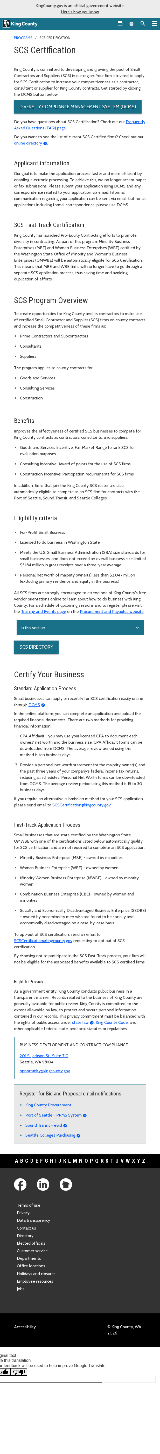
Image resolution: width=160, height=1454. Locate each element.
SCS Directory (36, 647)
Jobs (20, 1288)
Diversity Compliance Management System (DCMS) (77, 107)
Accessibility (25, 1326)
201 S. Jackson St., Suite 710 (44, 1055)
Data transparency (33, 1220)
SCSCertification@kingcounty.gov (81, 805)
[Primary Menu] (154, 23)
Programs (23, 38)
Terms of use (28, 1205)
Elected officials (31, 1243)
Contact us (26, 1228)
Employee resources (35, 1281)
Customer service (32, 1250)
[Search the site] (143, 23)
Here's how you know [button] (80, 11)
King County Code (112, 1022)
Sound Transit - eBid (43, 1125)
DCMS (34, 704)
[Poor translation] (19, 1372)
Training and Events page (43, 611)
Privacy (23, 1212)
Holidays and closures (36, 1273)
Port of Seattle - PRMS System (53, 1115)
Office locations (31, 1265)
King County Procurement (48, 1104)
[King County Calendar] (120, 23)
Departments (29, 1258)
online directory (28, 143)
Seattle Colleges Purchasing (50, 1135)
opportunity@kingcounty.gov (45, 1070)
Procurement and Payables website (112, 611)
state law (80, 1022)
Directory (25, 1235)
